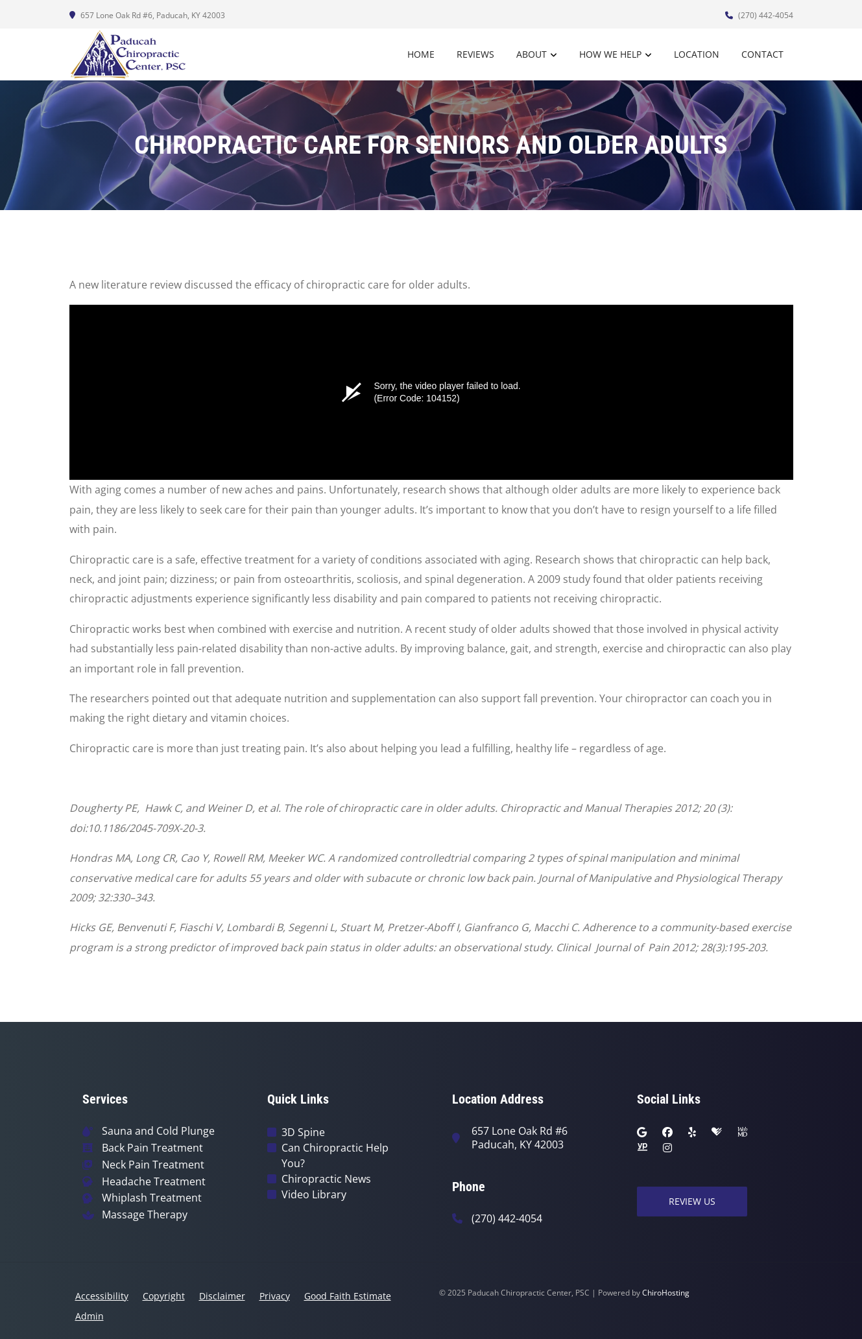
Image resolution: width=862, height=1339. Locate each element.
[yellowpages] (642, 1147)
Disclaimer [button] (222, 1296)
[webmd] (742, 1132)
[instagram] (667, 1147)
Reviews (475, 54)
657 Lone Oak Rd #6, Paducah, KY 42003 (147, 15)
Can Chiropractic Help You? (335, 1155)
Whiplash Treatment (152, 1198)
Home (421, 54)
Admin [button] (89, 1316)
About (531, 54)
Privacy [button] (274, 1296)
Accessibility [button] (101, 1296)
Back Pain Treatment (152, 1148)
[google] (642, 1132)
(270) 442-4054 (759, 15)
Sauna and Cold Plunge (158, 1131)
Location (696, 54)
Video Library (313, 1194)
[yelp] (692, 1132)
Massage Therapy (144, 1215)
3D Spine (303, 1132)
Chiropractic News (326, 1179)
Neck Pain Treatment (153, 1165)
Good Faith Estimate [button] (347, 1296)
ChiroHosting (665, 1292)
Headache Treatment (154, 1182)
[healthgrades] (717, 1132)
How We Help (610, 54)
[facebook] (667, 1132)
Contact (762, 54)
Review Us (692, 1201)
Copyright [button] (164, 1296)
